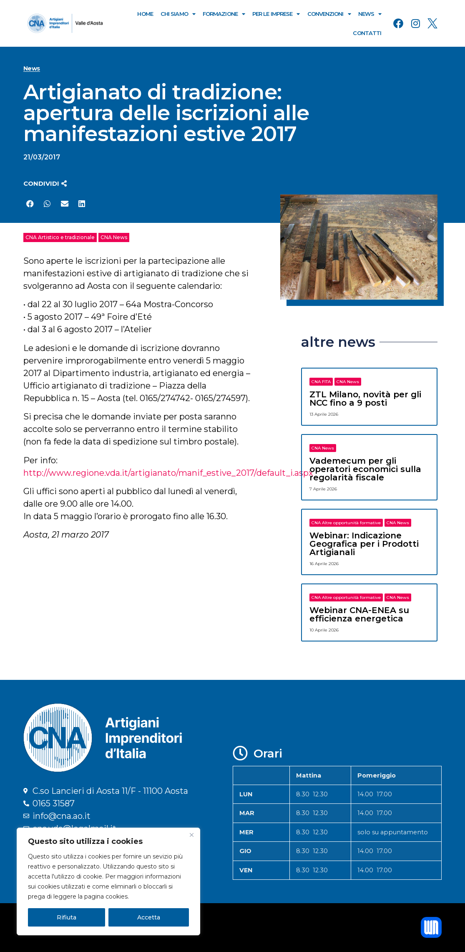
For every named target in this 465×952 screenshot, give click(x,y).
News (370, 14)
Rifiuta (66, 917)
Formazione (224, 14)
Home (145, 13)
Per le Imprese (276, 14)
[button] (45, 183)
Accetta (148, 917)
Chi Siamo (178, 14)
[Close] (191, 835)
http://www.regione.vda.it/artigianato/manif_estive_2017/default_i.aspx (168, 473)
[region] (108, 881)
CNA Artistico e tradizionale (60, 237)
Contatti (367, 33)
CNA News (114, 237)
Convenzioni (329, 14)
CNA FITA (321, 381)
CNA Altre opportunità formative (346, 522)
